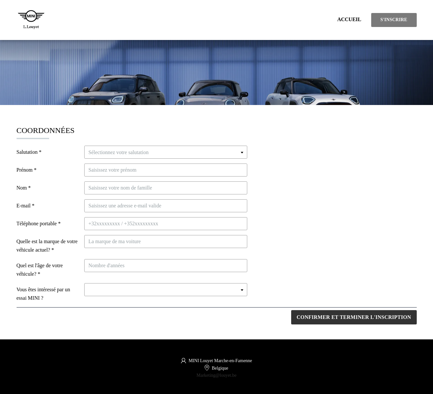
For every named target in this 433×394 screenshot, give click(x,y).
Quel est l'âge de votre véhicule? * (40, 270)
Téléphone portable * (39, 223)
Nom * (24, 187)
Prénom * (27, 170)
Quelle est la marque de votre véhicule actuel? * (47, 246)
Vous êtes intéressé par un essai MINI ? (43, 294)
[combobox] (165, 152)
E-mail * (26, 205)
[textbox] (166, 152)
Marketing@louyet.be (216, 375)
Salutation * (29, 152)
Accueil (349, 19)
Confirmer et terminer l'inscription (354, 317)
